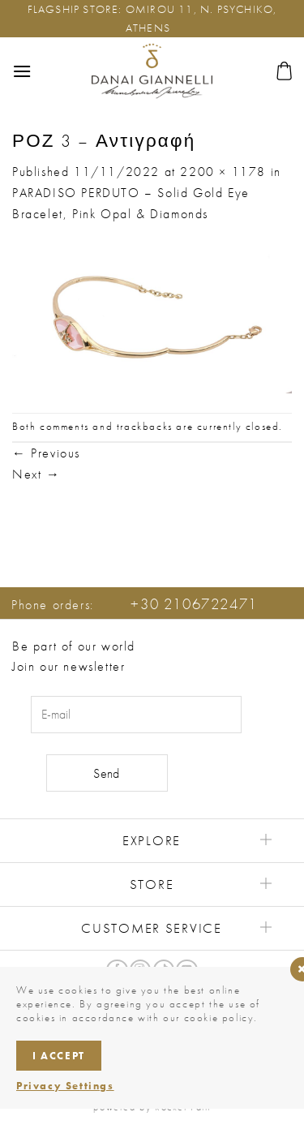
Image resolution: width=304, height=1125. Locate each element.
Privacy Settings (65, 1086)
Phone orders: (134, 604)
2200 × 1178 (223, 171)
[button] (22, 71)
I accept (58, 1056)
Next (36, 474)
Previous (46, 453)
